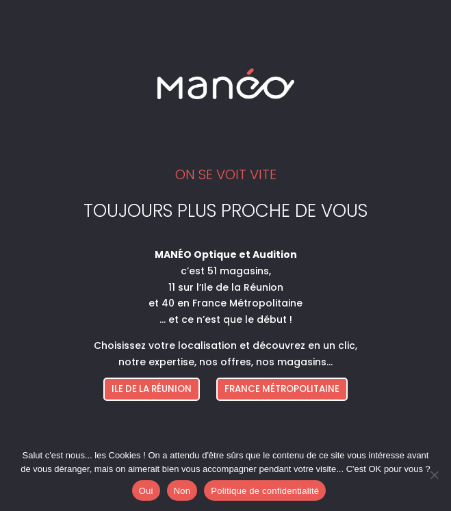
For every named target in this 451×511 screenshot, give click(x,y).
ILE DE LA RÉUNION (152, 388)
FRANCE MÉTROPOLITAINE (281, 388)
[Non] (434, 475)
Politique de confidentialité (265, 491)
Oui (146, 491)
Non (182, 491)
